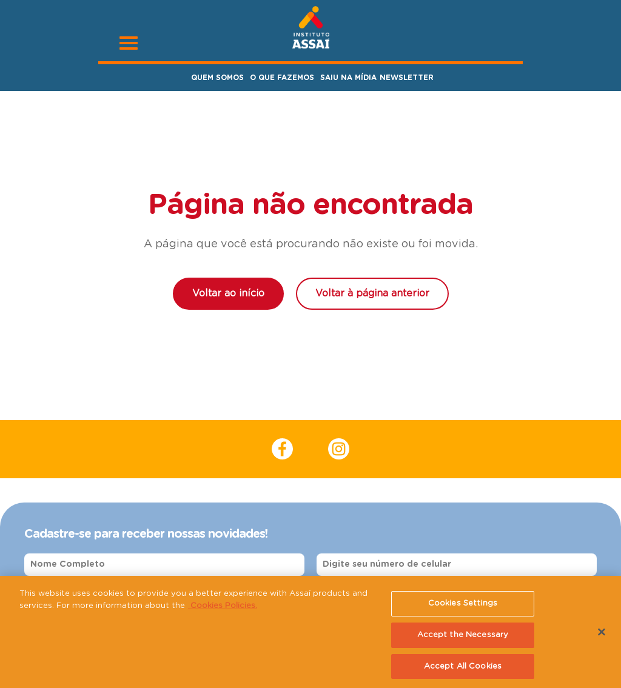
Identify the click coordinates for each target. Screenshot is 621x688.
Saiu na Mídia (348, 77)
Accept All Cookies (463, 669)
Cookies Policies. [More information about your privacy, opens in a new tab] (222, 608)
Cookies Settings (462, 606)
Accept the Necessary (463, 637)
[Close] (601, 634)
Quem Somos (217, 77)
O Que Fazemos (282, 77)
